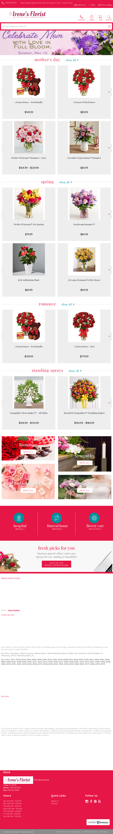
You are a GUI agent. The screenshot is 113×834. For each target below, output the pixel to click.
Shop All (71, 60)
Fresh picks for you (56, 551)
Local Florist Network (90, 832)
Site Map (104, 832)
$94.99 (84, 290)
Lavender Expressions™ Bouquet (84, 158)
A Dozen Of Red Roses (84, 102)
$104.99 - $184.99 (84, 423)
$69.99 (29, 290)
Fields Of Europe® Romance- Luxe (28, 158)
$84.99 (84, 167)
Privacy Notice (74, 832)
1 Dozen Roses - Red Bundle (29, 102)
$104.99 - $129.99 (29, 167)
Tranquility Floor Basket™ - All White (29, 413)
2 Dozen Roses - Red (84, 346)
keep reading (14, 610)
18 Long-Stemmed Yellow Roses (84, 280)
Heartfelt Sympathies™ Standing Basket (84, 413)
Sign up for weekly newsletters (56, 564)
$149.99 (29, 112)
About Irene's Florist (10, 578)
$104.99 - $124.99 (29, 423)
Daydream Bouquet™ (84, 224)
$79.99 (29, 234)
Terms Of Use (61, 832)
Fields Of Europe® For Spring (29, 224)
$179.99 (84, 356)
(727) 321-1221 (10, 3)
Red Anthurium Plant (28, 280)
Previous (3, 92)
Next (109, 92)
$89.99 (84, 112)
